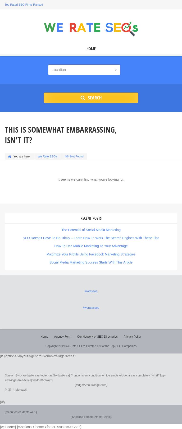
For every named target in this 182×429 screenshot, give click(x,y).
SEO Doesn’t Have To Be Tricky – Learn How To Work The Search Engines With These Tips (91, 238)
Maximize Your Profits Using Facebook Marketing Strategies (91, 254)
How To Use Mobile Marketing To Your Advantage (91, 246)
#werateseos (91, 307)
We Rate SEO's (48, 156)
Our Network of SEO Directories (97, 336)
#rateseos (91, 290)
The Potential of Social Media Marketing (91, 230)
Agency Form (62, 336)
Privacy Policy (132, 336)
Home (91, 48)
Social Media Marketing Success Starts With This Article (91, 262)
